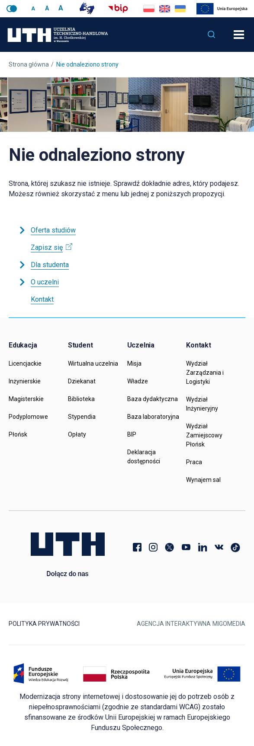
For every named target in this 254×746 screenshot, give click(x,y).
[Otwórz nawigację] (239, 34)
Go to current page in (164, 8)
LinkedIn (202, 547)
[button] (211, 34)
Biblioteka (81, 398)
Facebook (137, 547)
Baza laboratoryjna (153, 416)
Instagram (153, 547)
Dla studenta (43, 265)
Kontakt (42, 299)
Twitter (170, 547)
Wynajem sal (203, 479)
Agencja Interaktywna (174, 623)
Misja (134, 363)
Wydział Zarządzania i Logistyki (205, 372)
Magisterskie (26, 398)
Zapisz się (51, 247)
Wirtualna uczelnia (93, 363)
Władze (137, 381)
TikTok (235, 547)
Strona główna (29, 64)
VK (219, 547)
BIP (131, 434)
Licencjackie (25, 363)
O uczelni (38, 282)
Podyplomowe (28, 416)
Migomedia (228, 623)
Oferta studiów (47, 230)
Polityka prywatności (44, 623)
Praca (194, 462)
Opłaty (77, 434)
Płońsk (18, 434)
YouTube (186, 547)
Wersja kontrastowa (11, 8)
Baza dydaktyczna (152, 398)
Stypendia (82, 416)
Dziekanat (82, 381)
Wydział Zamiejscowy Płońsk (204, 435)
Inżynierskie (25, 381)
